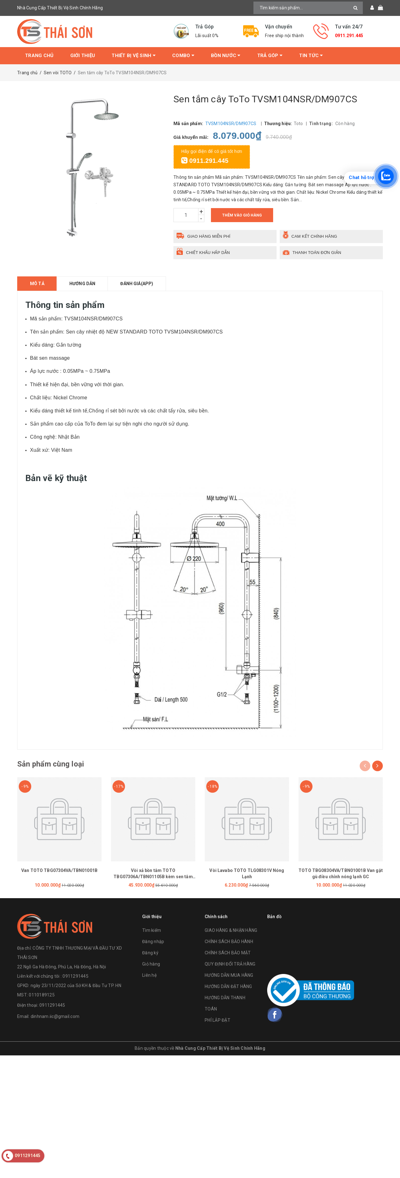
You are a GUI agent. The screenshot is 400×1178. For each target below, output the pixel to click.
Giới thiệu (82, 55)
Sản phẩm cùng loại (50, 764)
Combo (183, 55)
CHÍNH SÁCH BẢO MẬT (228, 953)
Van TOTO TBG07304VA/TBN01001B (59, 870)
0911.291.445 (349, 35)
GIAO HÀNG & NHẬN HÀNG (231, 930)
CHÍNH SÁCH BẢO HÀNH (229, 941)
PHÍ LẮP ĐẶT (217, 1020)
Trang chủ (39, 55)
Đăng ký (150, 953)
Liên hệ (149, 975)
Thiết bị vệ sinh (134, 55)
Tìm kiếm (151, 930)
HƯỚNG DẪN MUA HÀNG (229, 975)
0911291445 (52, 1005)
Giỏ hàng (151, 964)
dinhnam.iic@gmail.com (55, 1016)
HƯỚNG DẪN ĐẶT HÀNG (228, 986)
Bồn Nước (226, 55)
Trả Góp (269, 55)
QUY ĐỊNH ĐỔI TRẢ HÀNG (230, 964)
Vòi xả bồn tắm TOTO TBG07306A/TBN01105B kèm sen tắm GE (152, 876)
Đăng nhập (153, 941)
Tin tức (311, 55)
